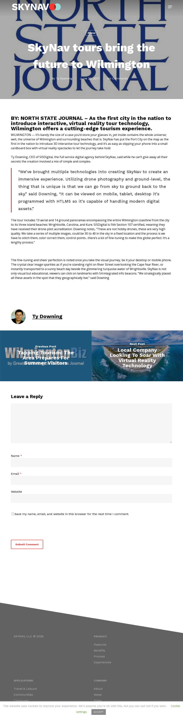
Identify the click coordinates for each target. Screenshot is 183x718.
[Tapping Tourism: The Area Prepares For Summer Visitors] (46, 355)
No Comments (117, 78)
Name (16, 456)
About (98, 688)
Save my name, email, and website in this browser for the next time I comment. (72, 514)
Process (99, 656)
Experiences (102, 662)
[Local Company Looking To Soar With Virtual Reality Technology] (137, 355)
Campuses (21, 700)
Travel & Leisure (25, 688)
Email (16, 473)
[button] (170, 7)
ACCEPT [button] (99, 712)
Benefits (99, 650)
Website (16, 491)
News (98, 694)
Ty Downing (64, 78)
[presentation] (36, 527)
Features (100, 644)
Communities (23, 694)
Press (91, 32)
